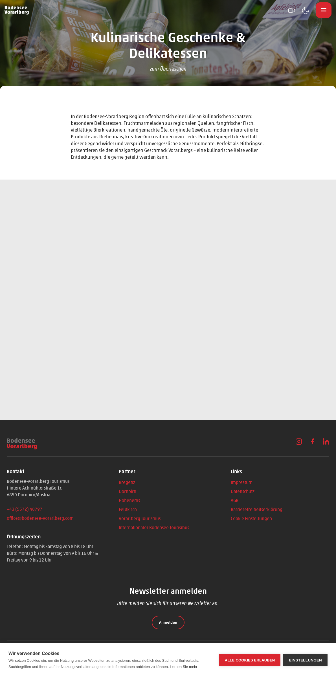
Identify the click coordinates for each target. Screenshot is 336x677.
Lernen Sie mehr (183, 667)
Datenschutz (242, 491)
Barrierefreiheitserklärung (256, 509)
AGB (234, 500)
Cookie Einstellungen (251, 518)
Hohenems (129, 500)
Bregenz (127, 482)
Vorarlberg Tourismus (140, 518)
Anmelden (168, 622)
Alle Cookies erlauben (250, 660)
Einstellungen (305, 660)
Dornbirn (127, 491)
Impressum (241, 482)
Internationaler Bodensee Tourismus (154, 527)
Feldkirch (128, 509)
